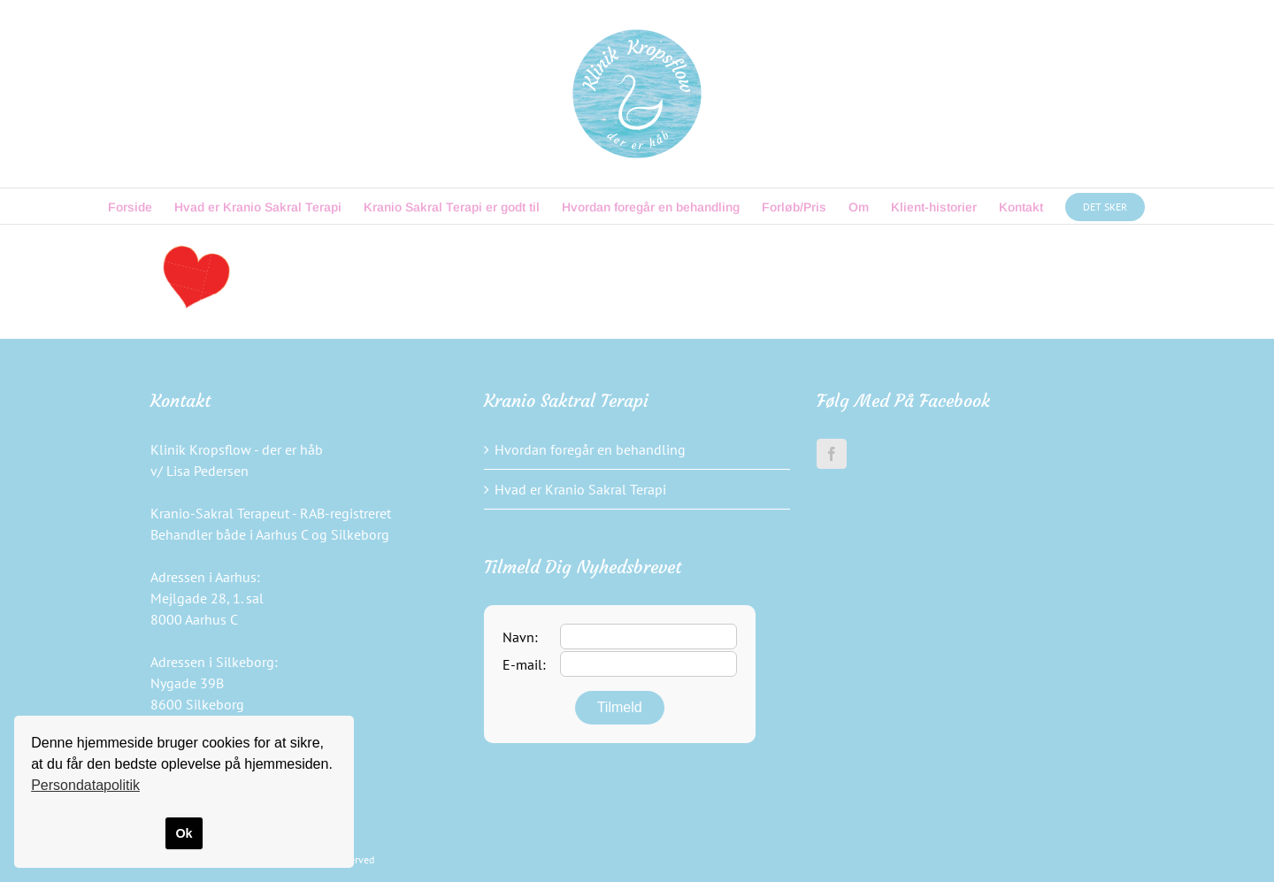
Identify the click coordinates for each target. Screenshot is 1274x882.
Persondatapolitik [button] (85, 785)
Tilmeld (619, 707)
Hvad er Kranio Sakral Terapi (580, 489)
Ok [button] (183, 833)
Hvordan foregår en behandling (590, 449)
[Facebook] (832, 454)
